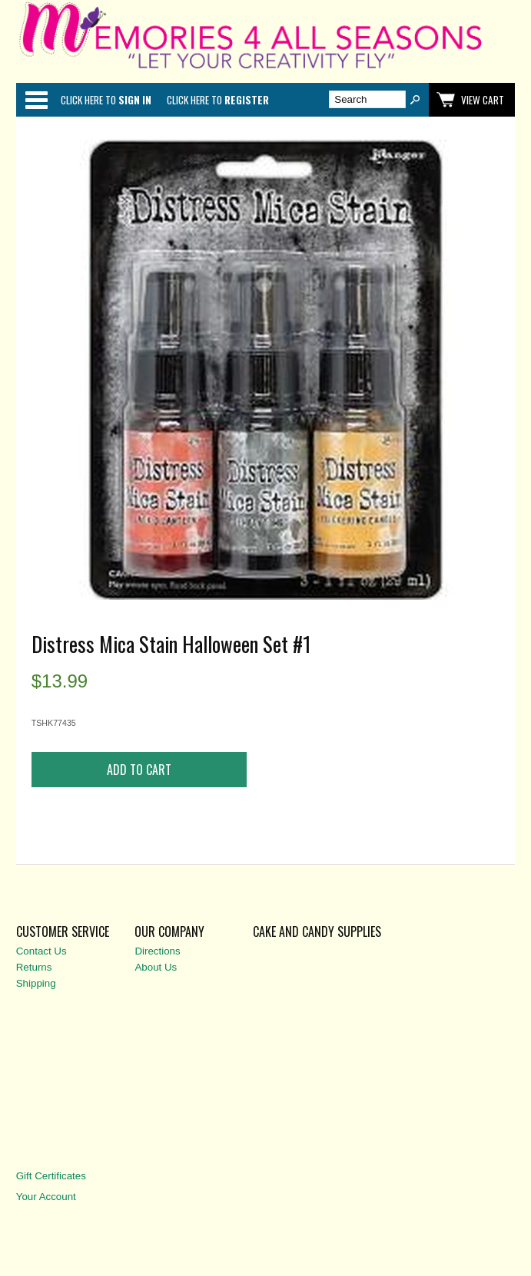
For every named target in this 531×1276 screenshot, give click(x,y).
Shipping (36, 983)
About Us (155, 967)
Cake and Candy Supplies (317, 931)
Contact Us (41, 951)
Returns (34, 967)
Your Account (46, 1196)
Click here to (106, 99)
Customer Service (62, 931)
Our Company (169, 931)
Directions (157, 951)
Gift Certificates (51, 1176)
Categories (36, 100)
